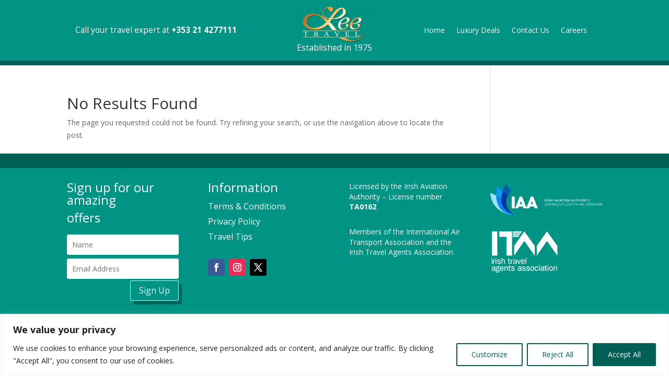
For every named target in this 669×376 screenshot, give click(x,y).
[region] (334, 345)
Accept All (624, 354)
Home (434, 31)
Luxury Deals (478, 31)
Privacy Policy (234, 221)
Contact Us (530, 31)
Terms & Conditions (247, 206)
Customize (489, 354)
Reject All (557, 354)
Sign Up (154, 290)
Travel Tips (230, 236)
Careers (574, 31)
